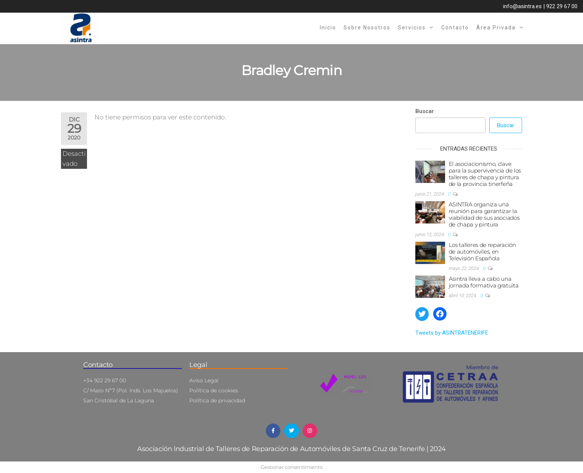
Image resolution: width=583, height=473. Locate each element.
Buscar (424, 111)
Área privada (496, 27)
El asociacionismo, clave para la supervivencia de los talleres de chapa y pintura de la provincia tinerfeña (485, 173)
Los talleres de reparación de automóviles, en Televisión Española (482, 251)
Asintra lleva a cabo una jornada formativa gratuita (484, 282)
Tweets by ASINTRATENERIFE (451, 332)
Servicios (412, 27)
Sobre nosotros (367, 27)
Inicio (328, 27)
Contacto (455, 27)
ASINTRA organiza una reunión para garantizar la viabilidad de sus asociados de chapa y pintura (484, 214)
